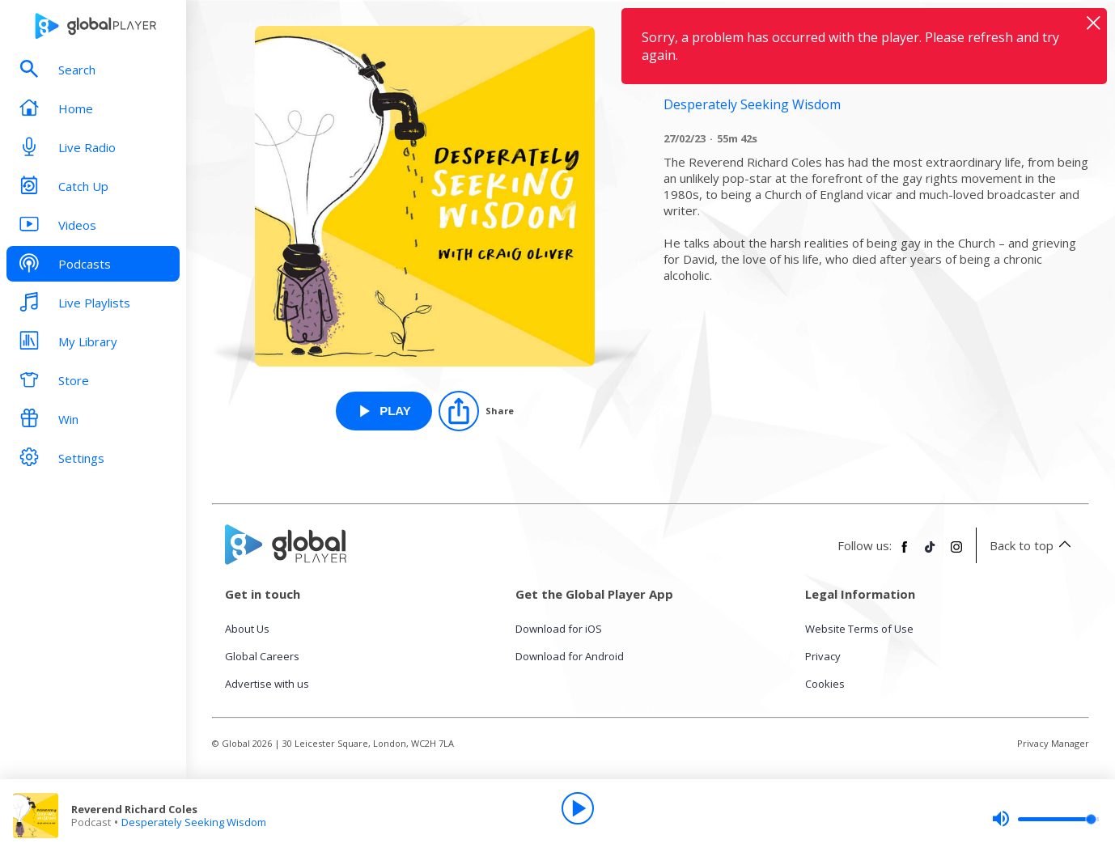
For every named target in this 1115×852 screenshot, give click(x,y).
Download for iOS (558, 628)
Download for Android (569, 656)
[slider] (1045, 819)
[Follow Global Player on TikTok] (930, 553)
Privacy (823, 656)
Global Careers (262, 656)
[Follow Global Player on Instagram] (956, 553)
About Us (247, 628)
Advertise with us (267, 683)
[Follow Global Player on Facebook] (904, 553)
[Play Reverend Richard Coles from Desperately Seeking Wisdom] (384, 411)
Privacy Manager (1053, 743)
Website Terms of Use (859, 628)
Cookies (825, 683)
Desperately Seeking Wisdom (193, 822)
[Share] (476, 411)
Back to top (1033, 545)
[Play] (578, 808)
